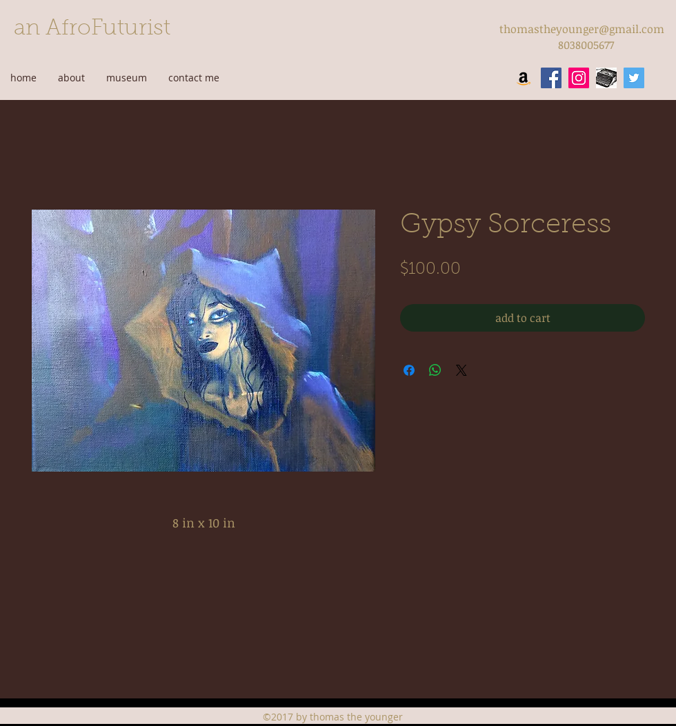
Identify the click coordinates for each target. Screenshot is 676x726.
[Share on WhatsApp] (435, 370)
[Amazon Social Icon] (523, 78)
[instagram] (578, 78)
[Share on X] (461, 370)
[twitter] (634, 78)
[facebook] (551, 78)
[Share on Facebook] (409, 370)
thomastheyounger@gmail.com (581, 29)
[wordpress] (606, 78)
